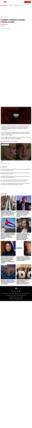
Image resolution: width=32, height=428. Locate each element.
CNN (3, 26)
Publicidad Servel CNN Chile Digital (11, 295)
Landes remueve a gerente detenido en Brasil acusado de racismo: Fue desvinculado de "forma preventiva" (23, 258)
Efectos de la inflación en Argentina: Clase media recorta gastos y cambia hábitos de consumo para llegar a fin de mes (16, 170)
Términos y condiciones (25, 293)
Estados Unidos (17, 5)
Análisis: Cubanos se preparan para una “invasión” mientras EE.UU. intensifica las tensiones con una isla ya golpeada (16, 177)
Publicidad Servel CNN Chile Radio (21, 295)
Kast (22, 5)
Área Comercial (5, 293)
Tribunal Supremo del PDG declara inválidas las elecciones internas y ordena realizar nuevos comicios (23, 282)
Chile (7, 5)
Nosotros (12, 293)
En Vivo (10, 293)
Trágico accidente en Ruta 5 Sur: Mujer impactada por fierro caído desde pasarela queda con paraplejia (8, 282)
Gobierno (11, 5)
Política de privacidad (18, 293)
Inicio (2, 17)
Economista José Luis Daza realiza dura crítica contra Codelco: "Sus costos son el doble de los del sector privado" (16, 173)
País (5, 17)
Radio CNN (27, 2)
